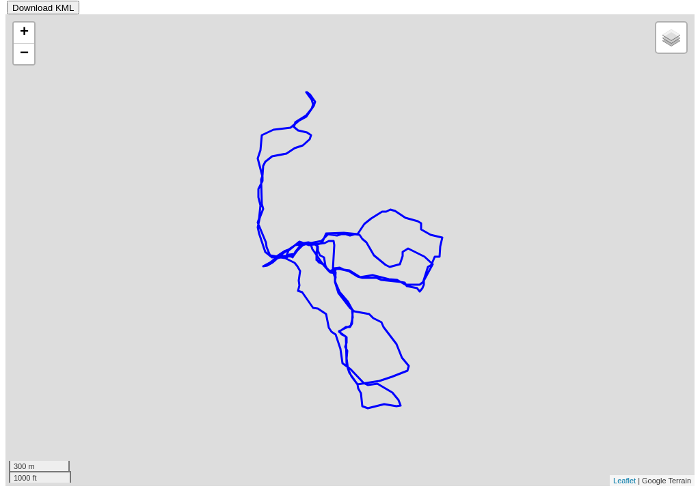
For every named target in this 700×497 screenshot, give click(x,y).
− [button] (24, 54)
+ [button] (24, 33)
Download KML (43, 8)
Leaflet (624, 481)
